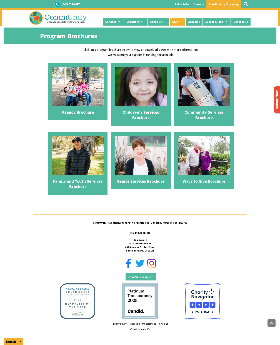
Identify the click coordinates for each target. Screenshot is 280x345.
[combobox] (13, 341)
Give (175, 21)
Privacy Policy (119, 323)
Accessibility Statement (143, 323)
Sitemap (163, 323)
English (11, 341)
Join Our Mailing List (141, 277)
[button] (113, 22)
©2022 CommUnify (140, 329)
